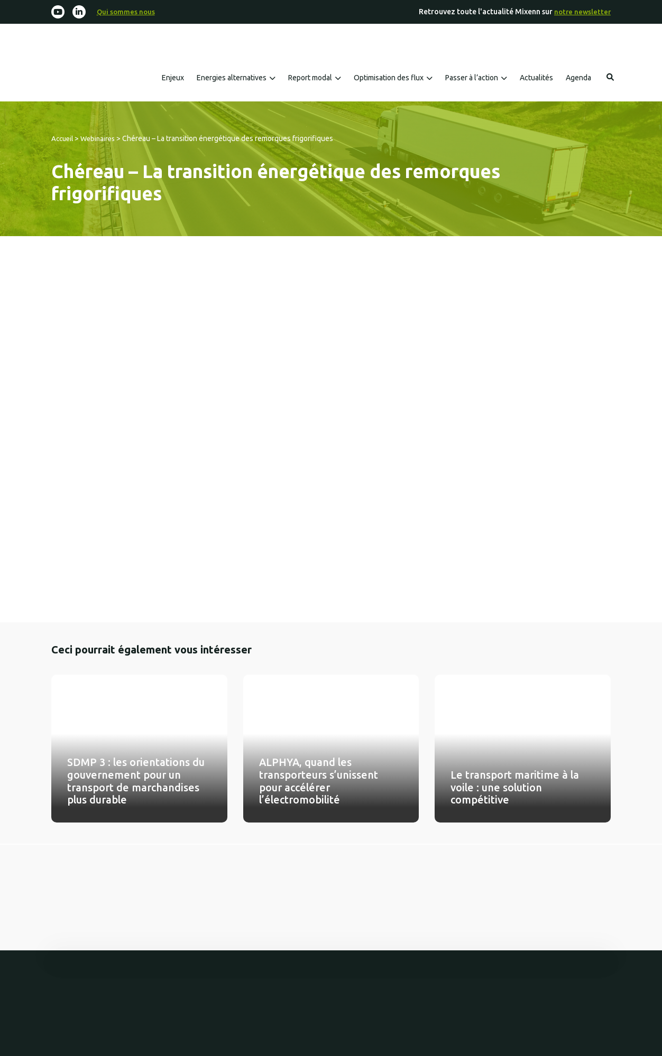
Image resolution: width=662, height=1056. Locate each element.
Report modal (310, 78)
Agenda (578, 78)
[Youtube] (58, 12)
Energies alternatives (231, 78)
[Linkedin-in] (80, 12)
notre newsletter (581, 12)
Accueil (63, 139)
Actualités (536, 78)
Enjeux (173, 78)
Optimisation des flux (389, 78)
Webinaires (101, 139)
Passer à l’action (471, 78)
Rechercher (610, 78)
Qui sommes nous (128, 12)
